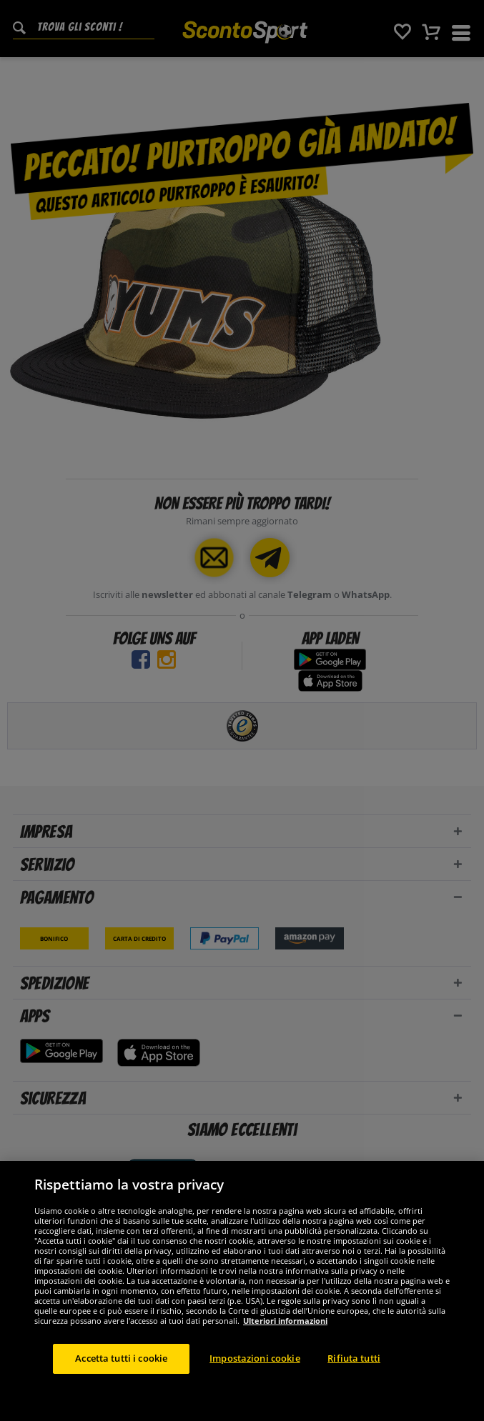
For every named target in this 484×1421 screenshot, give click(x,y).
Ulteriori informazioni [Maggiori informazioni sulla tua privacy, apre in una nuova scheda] (285, 1378)
